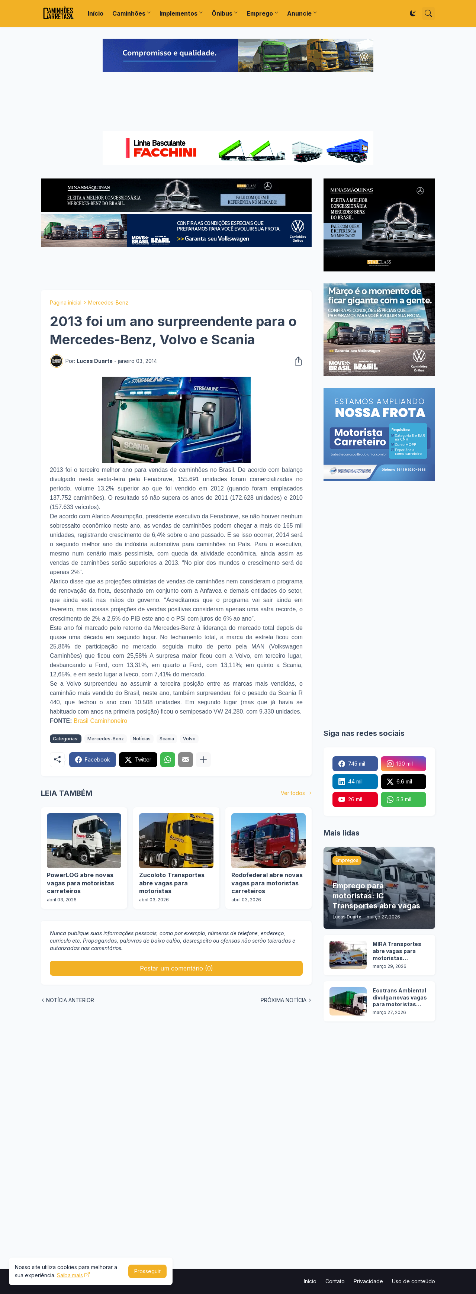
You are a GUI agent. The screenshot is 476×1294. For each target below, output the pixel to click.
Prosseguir (147, 1271)
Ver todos (293, 793)
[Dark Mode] (412, 13)
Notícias (142, 738)
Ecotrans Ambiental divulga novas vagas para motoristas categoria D (400, 997)
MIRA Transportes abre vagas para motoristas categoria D (397, 951)
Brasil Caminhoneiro (100, 721)
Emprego (260, 13)
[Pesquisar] (428, 13)
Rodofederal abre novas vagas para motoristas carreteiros (267, 883)
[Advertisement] (238, 102)
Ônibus (222, 13)
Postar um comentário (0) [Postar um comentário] (176, 968)
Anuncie (299, 13)
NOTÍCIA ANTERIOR (70, 1000)
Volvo (189, 738)
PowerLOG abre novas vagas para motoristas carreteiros (80, 883)
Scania (167, 738)
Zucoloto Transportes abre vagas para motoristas (172, 883)
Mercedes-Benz (108, 302)
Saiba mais (70, 1275)
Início (95, 13)
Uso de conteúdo (413, 1281)
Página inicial (65, 302)
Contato (335, 1281)
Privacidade (368, 1281)
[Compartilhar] (296, 361)
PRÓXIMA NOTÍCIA (283, 1000)
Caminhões (128, 13)
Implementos (178, 13)
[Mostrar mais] (203, 759)
